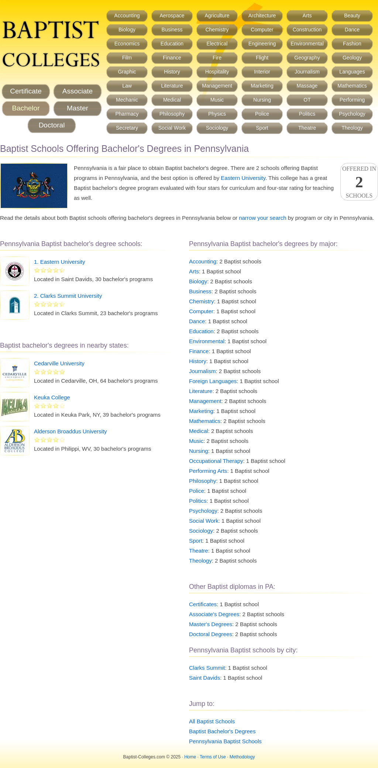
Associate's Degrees (214, 614)
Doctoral (52, 125)
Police (262, 114)
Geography (307, 58)
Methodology (242, 757)
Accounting (127, 15)
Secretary (127, 128)
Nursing (262, 100)
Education (172, 44)
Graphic (127, 72)
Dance (352, 30)
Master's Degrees (210, 624)
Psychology (352, 114)
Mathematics (352, 86)
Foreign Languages (213, 381)
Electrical (217, 44)
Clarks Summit (207, 668)
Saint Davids (204, 678)
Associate (77, 91)
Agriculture (217, 15)
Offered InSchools (359, 182)
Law (127, 86)
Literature (172, 86)
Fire (217, 58)
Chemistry (216, 30)
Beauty (352, 15)
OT (306, 100)
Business (172, 30)
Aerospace (172, 15)
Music (217, 100)
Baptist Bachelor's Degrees (222, 731)
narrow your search (262, 218)
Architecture (262, 15)
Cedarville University (59, 363)
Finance (172, 58)
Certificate (26, 91)
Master (77, 108)
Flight (262, 58)
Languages (352, 72)
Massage (307, 86)
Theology (352, 128)
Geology (352, 58)
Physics (217, 114)
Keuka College (52, 397)
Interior (262, 72)
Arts (307, 15)
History (172, 72)
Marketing (262, 86)
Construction (307, 30)
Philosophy (172, 114)
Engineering (262, 44)
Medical (172, 100)
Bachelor (26, 108)
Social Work (172, 128)
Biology (126, 30)
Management (217, 86)
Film (127, 58)
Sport (262, 128)
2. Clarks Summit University (68, 296)
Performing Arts (208, 471)
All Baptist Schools (212, 721)
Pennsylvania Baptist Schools (225, 741)
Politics (307, 114)
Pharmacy (126, 114)
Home (190, 757)
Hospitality (217, 72)
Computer (262, 30)
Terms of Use (213, 757)
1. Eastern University (59, 262)
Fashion (352, 44)
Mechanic (127, 100)
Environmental (307, 44)
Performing (352, 100)
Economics (127, 44)
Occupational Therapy (216, 461)
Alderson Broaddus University (70, 431)
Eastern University (243, 178)
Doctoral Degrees (210, 634)
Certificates (203, 604)
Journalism (307, 72)
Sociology (217, 128)
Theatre (307, 128)
